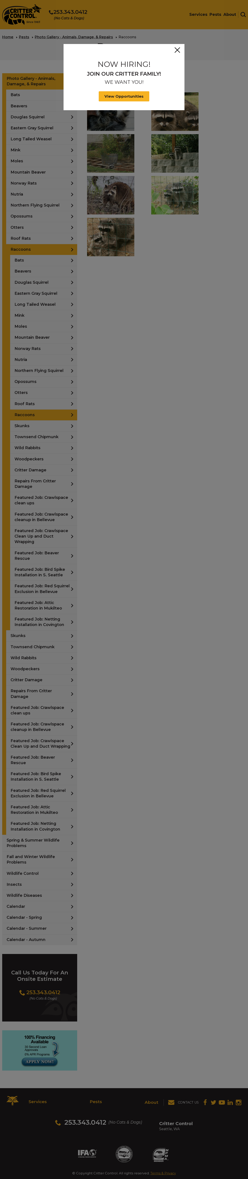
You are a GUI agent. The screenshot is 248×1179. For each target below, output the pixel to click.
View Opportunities (124, 96)
